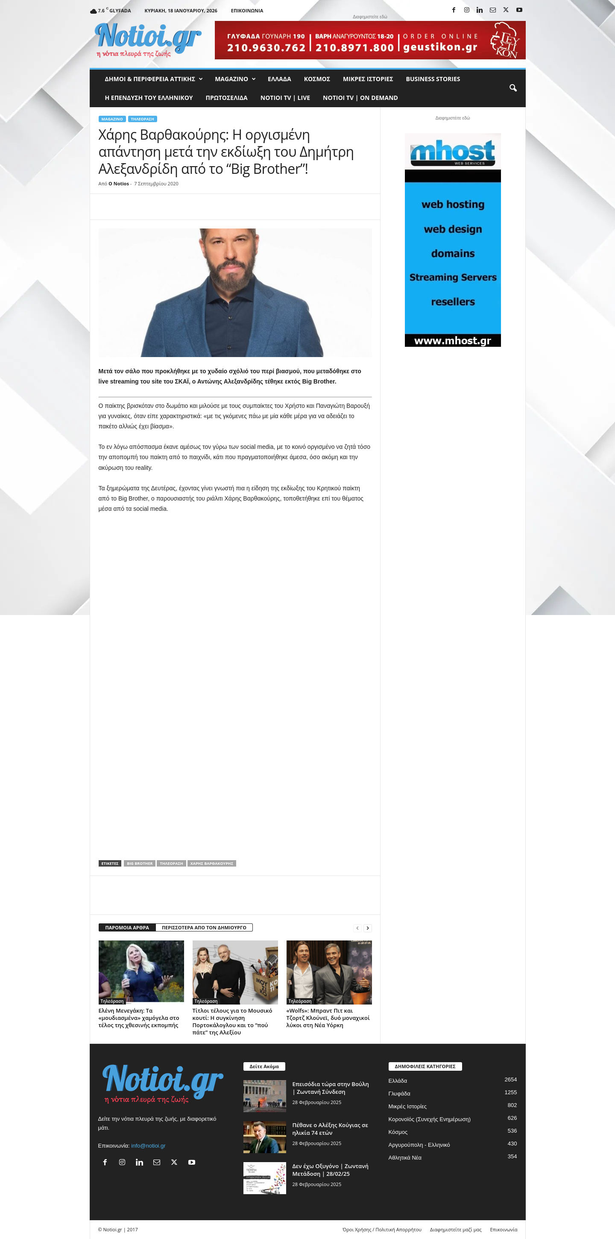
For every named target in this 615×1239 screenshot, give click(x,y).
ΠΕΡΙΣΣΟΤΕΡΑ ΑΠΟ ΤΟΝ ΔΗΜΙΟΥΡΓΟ (204, 927)
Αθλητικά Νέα (405, 1157)
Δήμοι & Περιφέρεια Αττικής (154, 79)
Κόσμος (317, 79)
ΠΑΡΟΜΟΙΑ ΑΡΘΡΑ (127, 927)
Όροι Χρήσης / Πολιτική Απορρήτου (382, 1229)
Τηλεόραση (142, 119)
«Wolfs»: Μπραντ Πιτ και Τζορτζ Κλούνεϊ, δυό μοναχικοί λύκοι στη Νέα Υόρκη (328, 1018)
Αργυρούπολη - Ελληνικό (419, 1145)
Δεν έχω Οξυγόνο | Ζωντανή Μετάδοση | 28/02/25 (331, 1169)
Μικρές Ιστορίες (368, 79)
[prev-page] (357, 927)
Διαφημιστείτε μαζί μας (455, 1229)
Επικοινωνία (247, 10)
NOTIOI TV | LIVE (285, 98)
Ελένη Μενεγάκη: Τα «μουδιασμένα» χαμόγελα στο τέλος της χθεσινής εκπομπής (139, 1018)
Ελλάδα (279, 79)
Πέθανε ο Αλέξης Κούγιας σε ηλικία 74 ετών (330, 1128)
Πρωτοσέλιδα (227, 98)
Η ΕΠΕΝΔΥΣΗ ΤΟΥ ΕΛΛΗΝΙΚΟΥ (149, 98)
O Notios (118, 183)
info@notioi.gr (148, 1145)
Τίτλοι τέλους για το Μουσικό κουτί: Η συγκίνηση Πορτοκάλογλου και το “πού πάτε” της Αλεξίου (232, 1021)
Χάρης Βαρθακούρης (211, 863)
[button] (513, 88)
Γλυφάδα (399, 1093)
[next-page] (367, 927)
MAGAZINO (235, 79)
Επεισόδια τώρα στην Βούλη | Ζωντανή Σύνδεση (331, 1087)
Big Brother (139, 863)
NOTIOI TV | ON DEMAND (360, 98)
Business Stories (433, 79)
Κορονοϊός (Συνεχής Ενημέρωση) (430, 1119)
